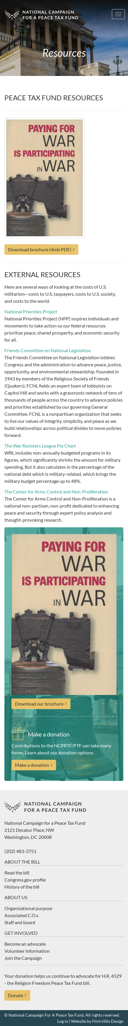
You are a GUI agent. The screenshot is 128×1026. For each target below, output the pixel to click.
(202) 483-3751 (20, 851)
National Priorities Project (30, 311)
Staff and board (19, 922)
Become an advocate (25, 944)
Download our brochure (39, 703)
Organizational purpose (28, 908)
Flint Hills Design (108, 1021)
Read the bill (16, 872)
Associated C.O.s (21, 915)
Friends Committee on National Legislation (47, 350)
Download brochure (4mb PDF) (39, 249)
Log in (62, 1021)
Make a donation (32, 765)
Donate (15, 995)
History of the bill (21, 886)
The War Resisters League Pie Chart (40, 445)
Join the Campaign (23, 958)
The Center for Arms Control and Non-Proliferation (56, 491)
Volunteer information (27, 951)
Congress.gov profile (25, 879)
